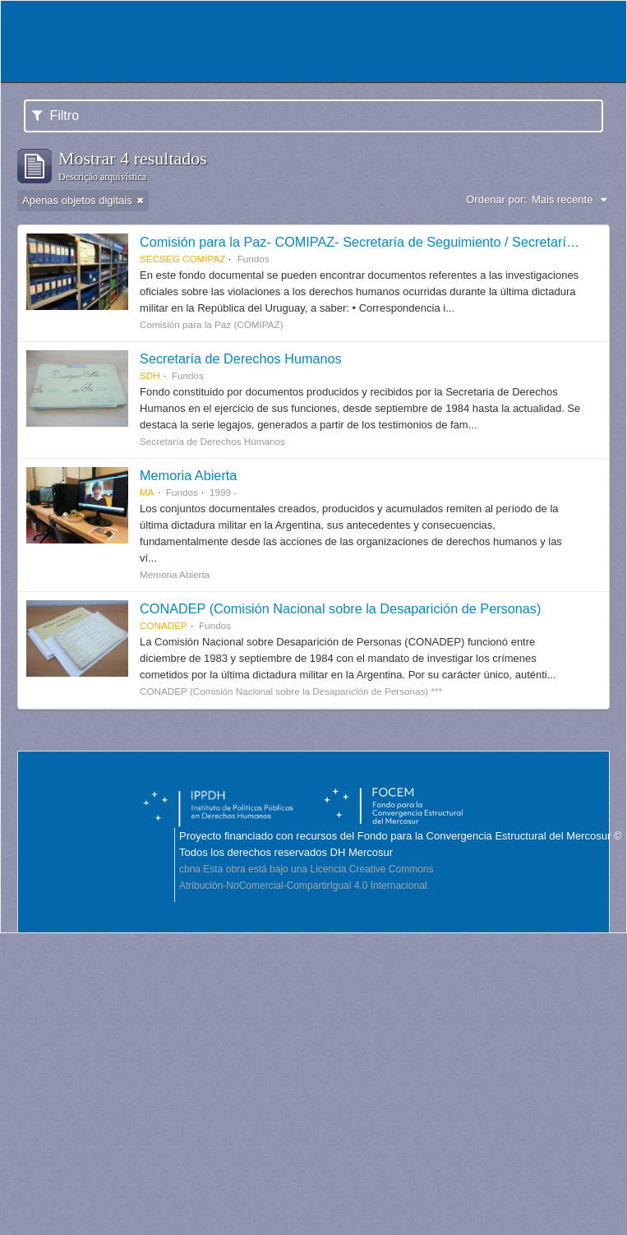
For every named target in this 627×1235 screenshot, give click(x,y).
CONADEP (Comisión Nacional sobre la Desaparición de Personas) (340, 608)
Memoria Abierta (188, 475)
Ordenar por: (496, 199)
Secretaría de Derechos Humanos (241, 358)
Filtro (55, 116)
